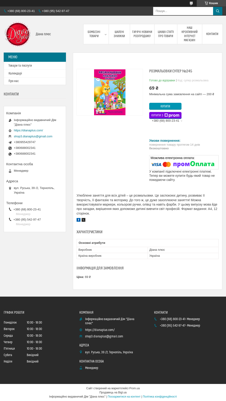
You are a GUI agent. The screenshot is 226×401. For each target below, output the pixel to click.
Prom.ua (134, 388)
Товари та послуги (20, 66)
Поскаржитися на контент (124, 396)
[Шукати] (217, 11)
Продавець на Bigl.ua (113, 392)
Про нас (14, 81)
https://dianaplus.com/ (28, 130)
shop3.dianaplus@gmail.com (33, 136)
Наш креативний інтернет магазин (189, 34)
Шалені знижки (119, 34)
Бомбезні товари (94, 34)
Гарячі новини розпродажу (142, 34)
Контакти (212, 34)
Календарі (15, 73)
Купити (165, 106)
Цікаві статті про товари (166, 34)
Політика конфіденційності (160, 396)
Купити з (165, 115)
